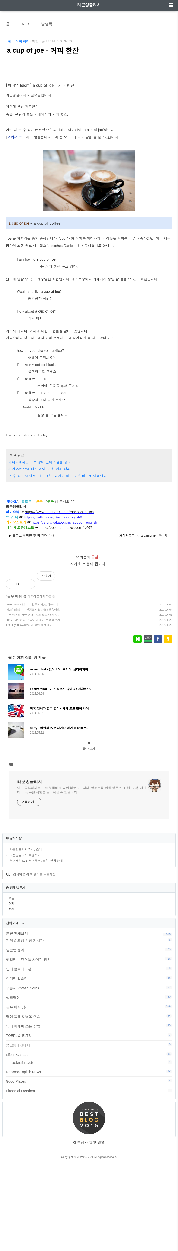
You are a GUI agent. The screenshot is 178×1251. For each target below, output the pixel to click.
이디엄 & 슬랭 (89, 1066)
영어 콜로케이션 (89, 1057)
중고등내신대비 (89, 1133)
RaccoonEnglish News (89, 1160)
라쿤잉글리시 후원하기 (25, 943)
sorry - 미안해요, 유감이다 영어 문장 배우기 (33, 708)
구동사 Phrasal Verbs (89, 1076)
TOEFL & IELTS (89, 1124)
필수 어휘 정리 (18, 41)
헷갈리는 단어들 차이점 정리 (89, 1047)
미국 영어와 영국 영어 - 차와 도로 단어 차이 (33, 703)
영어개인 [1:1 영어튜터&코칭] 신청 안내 (36, 948)
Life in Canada (89, 1143)
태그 (25, 24)
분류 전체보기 (17, 1022)
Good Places (89, 1169)
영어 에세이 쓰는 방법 (89, 1114)
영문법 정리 (89, 1038)
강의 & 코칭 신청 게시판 (89, 1028)
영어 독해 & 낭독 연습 (89, 1104)
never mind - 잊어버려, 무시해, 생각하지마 (32, 692)
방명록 (46, 24)
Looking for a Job (92, 1151)
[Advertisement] (89, 618)
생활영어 (89, 1085)
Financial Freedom (89, 1179)
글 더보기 (89, 836)
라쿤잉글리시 (89, 5)
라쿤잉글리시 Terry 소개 (26, 937)
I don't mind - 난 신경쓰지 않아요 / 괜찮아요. (33, 697)
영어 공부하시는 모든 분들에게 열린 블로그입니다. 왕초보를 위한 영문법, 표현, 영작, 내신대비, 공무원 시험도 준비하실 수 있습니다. (81, 878)
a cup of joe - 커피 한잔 (43, 50)
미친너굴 (38, 41)
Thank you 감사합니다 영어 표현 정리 (29, 713)
